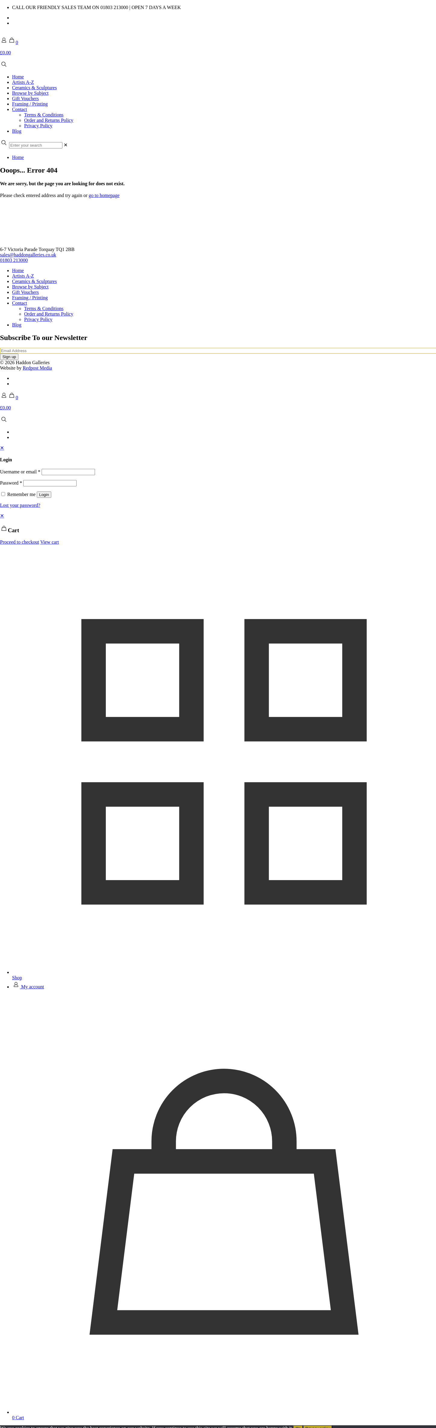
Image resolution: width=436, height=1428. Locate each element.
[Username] (68, 472)
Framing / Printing (30, 297)
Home (18, 157)
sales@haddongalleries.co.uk (28, 254)
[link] (66, 145)
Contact (19, 303)
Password (11, 482)
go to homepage (104, 195)
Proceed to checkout (19, 542)
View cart (49, 542)
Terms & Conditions (43, 308)
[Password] (50, 483)
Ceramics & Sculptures (34, 281)
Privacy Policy (38, 319)
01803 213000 (14, 260)
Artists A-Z (23, 275)
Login (44, 494)
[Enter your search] (35, 145)
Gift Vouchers (25, 292)
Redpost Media (37, 368)
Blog (16, 324)
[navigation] (218, 529)
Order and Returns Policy (48, 313)
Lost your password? (20, 505)
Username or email (20, 471)
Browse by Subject (30, 286)
